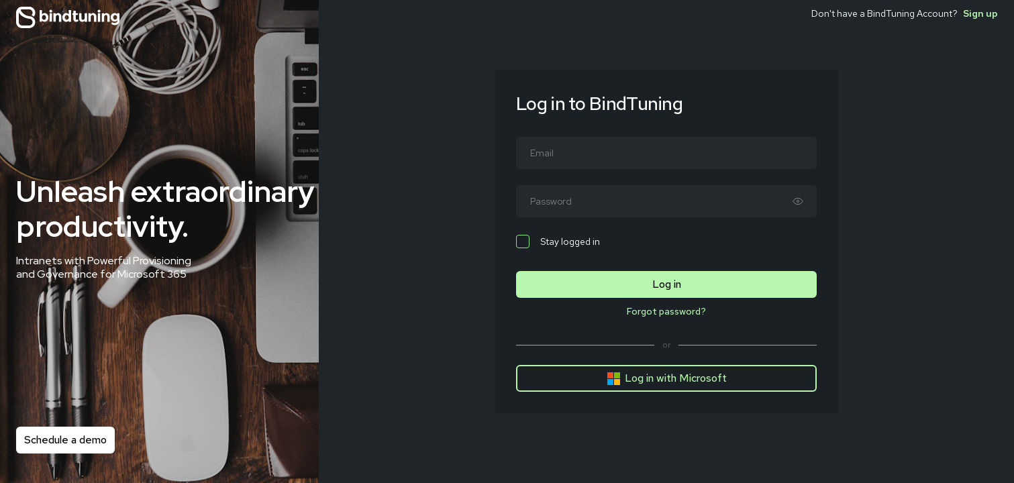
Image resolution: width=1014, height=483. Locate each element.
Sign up (980, 13)
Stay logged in (558, 241)
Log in (666, 284)
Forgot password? (666, 311)
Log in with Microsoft (667, 378)
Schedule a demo (65, 440)
